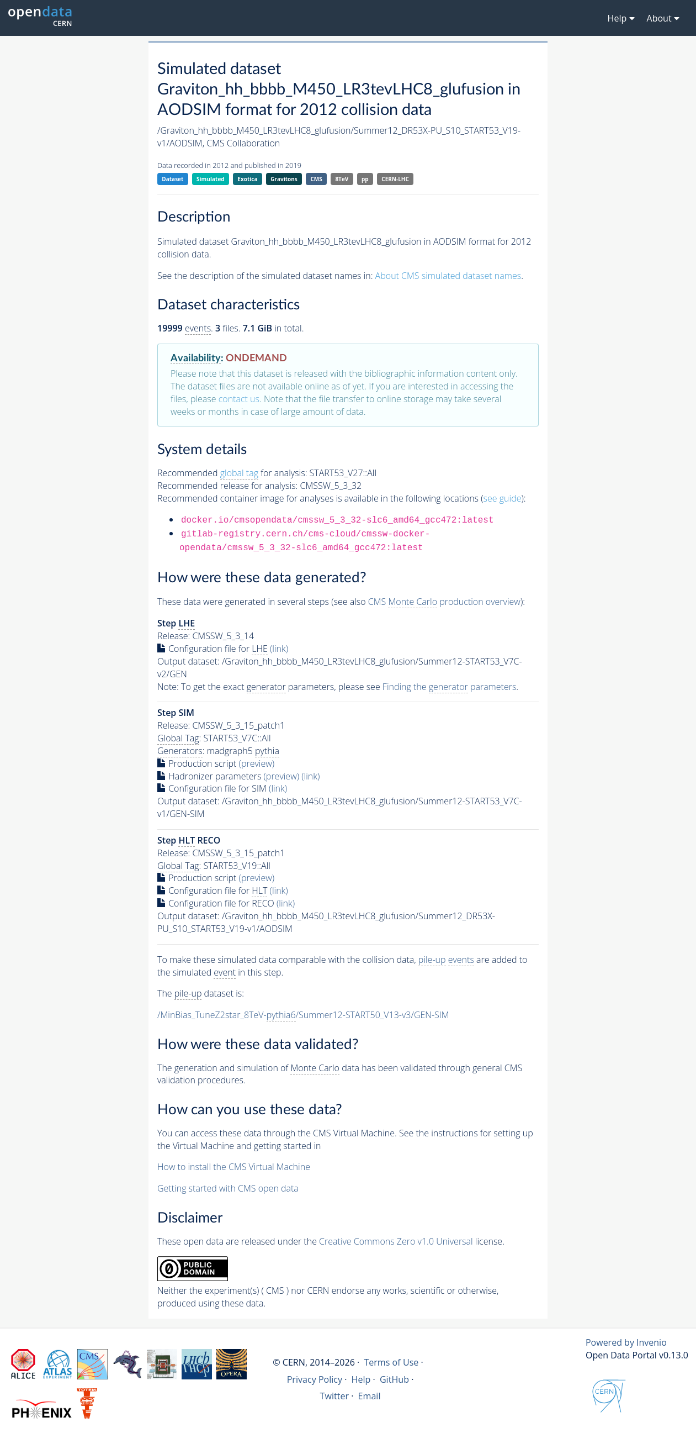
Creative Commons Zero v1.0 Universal (396, 1241)
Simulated (210, 179)
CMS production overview (444, 602)
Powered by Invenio (626, 1342)
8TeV (341, 179)
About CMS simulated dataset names (448, 276)
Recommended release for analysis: (227, 486)
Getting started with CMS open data (228, 1188)
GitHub (394, 1379)
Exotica (247, 179)
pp (365, 179)
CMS (316, 179)
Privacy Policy (315, 1379)
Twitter (334, 1396)
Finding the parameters (449, 687)
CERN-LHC (395, 179)
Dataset (172, 179)
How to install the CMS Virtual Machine (233, 1167)
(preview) (257, 763)
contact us (239, 399)
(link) (279, 648)
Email (369, 1396)
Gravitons (283, 179)
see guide (503, 498)
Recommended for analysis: (232, 473)
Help (361, 1379)
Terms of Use (391, 1362)
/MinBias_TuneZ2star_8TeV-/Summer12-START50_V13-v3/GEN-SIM (303, 1015)
